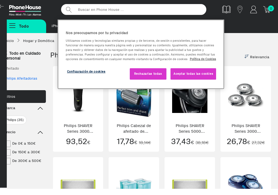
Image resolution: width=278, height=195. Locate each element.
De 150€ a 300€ (26, 152)
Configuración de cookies (86, 71)
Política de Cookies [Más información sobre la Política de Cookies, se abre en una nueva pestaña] (203, 59)
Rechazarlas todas (148, 74)
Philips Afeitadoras (20, 78)
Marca (23, 109)
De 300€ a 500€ (26, 160)
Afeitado (11, 68)
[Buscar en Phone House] (133, 9)
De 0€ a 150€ (24, 143)
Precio (23, 133)
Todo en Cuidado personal (22, 56)
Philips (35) (15, 120)
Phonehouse (30, 9)
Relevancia (256, 56)
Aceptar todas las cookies (193, 74)
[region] (141, 54)
